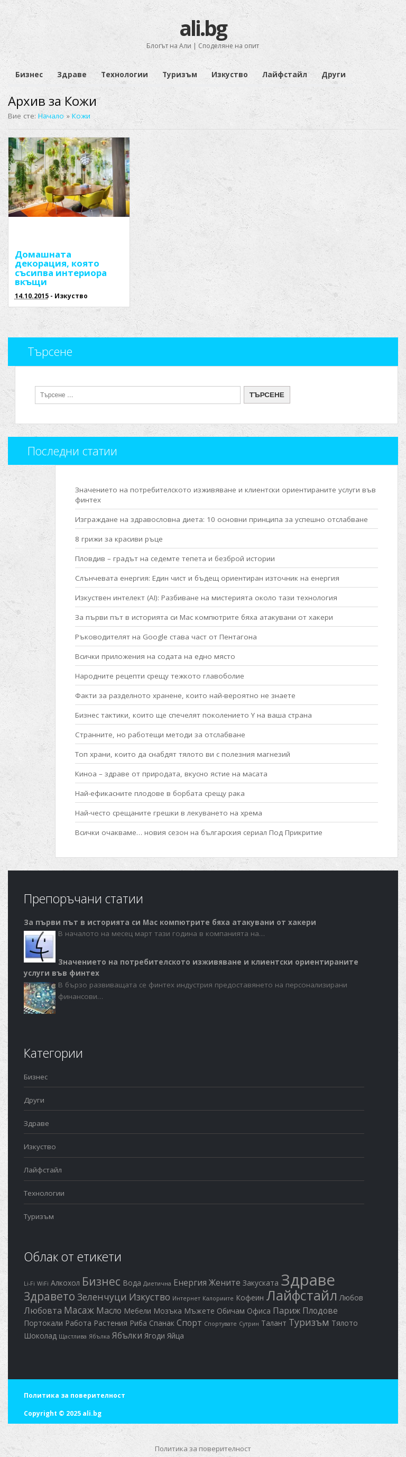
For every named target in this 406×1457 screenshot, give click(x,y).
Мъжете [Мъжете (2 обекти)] (199, 1311)
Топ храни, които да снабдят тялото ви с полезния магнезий (182, 754)
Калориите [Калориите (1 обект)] (218, 1298)
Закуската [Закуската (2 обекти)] (261, 1283)
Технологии (124, 74)
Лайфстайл (284, 74)
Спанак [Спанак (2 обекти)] (161, 1323)
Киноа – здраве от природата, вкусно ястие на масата (171, 773)
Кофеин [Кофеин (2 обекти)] (250, 1298)
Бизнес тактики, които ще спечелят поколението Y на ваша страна (193, 715)
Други (333, 74)
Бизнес (29, 74)
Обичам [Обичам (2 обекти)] (231, 1311)
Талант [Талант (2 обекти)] (274, 1323)
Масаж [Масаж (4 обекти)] (79, 1310)
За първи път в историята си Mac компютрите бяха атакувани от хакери (204, 617)
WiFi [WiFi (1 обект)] (43, 1283)
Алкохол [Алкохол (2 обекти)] (65, 1283)
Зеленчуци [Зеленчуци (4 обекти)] (102, 1296)
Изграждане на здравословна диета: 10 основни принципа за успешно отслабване (221, 519)
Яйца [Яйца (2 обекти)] (175, 1336)
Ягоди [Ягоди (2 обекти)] (154, 1336)
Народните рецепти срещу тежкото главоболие (159, 676)
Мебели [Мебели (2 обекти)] (137, 1311)
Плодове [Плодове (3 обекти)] (320, 1310)
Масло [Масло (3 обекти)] (109, 1310)
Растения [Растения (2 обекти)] (110, 1323)
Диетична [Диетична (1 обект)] (157, 1283)
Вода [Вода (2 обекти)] (132, 1283)
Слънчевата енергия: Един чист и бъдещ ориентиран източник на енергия (207, 578)
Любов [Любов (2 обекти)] (351, 1298)
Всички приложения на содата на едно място (155, 656)
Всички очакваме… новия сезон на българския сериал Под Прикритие (198, 832)
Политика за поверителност (74, 1395)
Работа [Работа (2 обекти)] (78, 1323)
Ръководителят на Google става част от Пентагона (166, 637)
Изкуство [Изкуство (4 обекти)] (149, 1296)
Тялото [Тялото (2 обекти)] (344, 1323)
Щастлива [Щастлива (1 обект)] (73, 1336)
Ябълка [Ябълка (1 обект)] (99, 1336)
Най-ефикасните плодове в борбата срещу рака (160, 793)
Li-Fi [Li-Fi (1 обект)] (29, 1283)
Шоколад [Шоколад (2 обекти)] (40, 1336)
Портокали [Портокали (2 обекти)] (43, 1323)
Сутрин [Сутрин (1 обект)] (249, 1323)
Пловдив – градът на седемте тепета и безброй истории (175, 558)
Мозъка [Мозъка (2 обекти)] (167, 1311)
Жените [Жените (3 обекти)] (225, 1282)
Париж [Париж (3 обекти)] (286, 1310)
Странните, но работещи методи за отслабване (160, 734)
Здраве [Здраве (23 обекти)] (308, 1279)
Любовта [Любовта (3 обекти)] (43, 1310)
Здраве (72, 74)
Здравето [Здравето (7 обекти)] (49, 1296)
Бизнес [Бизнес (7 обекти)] (101, 1281)
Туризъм (179, 74)
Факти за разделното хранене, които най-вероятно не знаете (185, 695)
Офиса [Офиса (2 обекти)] (259, 1311)
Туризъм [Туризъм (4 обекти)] (309, 1322)
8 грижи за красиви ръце (119, 539)
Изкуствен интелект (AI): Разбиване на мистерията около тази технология (206, 597)
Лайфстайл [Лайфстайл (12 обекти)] (301, 1295)
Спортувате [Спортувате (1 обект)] (220, 1323)
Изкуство (229, 74)
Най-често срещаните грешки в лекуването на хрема (168, 813)
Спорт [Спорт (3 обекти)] (189, 1322)
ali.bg (202, 28)
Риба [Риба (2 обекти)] (138, 1323)
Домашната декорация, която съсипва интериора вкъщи (61, 268)
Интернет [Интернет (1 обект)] (186, 1298)
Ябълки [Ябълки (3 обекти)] (127, 1335)
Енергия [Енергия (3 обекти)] (190, 1282)
